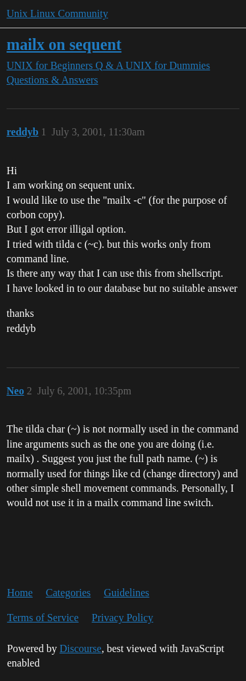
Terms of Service (43, 617)
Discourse (81, 648)
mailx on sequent (64, 44)
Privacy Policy (123, 617)
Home (20, 592)
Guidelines (126, 592)
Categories (68, 592)
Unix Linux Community (57, 13)
